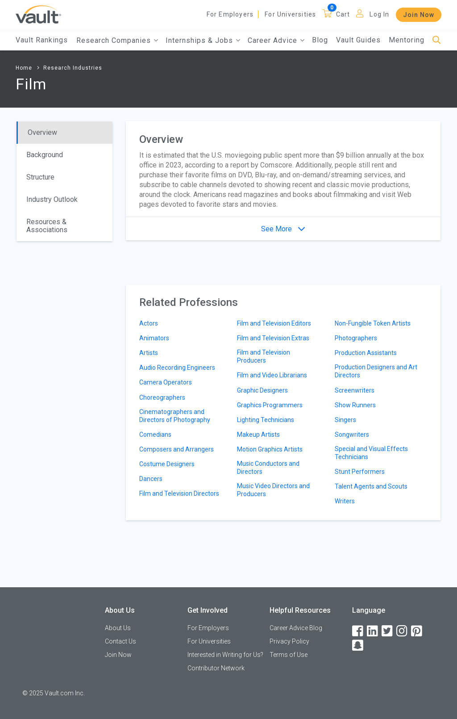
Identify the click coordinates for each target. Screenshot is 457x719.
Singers (345, 419)
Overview (42, 132)
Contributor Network (216, 668)
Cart (343, 14)
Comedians (155, 434)
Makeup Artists (258, 434)
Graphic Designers (262, 390)
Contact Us (120, 641)
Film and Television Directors (179, 493)
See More (283, 229)
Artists (148, 352)
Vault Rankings (42, 40)
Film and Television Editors (274, 323)
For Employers (230, 14)
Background (44, 154)
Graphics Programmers (270, 405)
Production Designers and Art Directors (376, 371)
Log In (379, 14)
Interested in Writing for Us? (225, 654)
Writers (345, 501)
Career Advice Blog (296, 627)
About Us (118, 627)
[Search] (436, 40)
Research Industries (72, 68)
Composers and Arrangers (176, 449)
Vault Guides (358, 40)
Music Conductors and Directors (268, 467)
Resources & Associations (46, 225)
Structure (40, 177)
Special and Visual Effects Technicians (371, 452)
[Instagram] (402, 631)
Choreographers (162, 397)
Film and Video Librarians (272, 375)
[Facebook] (358, 631)
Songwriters (352, 434)
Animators (154, 338)
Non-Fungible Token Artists (373, 323)
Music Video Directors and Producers (273, 489)
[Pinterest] (417, 631)
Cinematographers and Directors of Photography (174, 415)
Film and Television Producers (263, 356)
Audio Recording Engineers (177, 367)
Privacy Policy (289, 641)
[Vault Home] (38, 14)
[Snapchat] (358, 645)
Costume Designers (167, 464)
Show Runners (355, 405)
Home (24, 68)
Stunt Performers (360, 471)
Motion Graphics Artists (270, 449)
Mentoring (406, 40)
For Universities (290, 14)
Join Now (418, 14)
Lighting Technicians (265, 419)
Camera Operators (165, 382)
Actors (148, 323)
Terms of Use (288, 654)
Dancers (150, 478)
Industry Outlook (52, 199)
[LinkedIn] (373, 631)
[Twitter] (388, 631)
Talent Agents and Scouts (371, 486)
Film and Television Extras (273, 338)
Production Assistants (366, 352)
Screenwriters (354, 390)
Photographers (356, 338)
